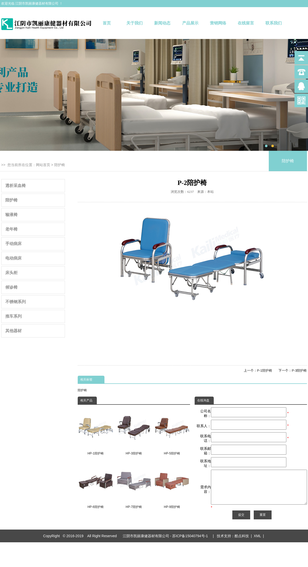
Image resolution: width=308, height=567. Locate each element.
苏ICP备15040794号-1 (191, 548)
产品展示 (190, 23)
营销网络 (218, 23)
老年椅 (11, 229)
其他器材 (13, 331)
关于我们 (134, 23)
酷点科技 (242, 548)
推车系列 (13, 316)
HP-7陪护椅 (134, 485)
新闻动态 (162, 23)
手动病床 (13, 243)
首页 (107, 23)
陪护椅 (59, 165)
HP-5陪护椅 (172, 431)
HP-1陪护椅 (96, 431)
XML (257, 548)
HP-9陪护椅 (172, 485)
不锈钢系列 (15, 302)
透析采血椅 (15, 185)
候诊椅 (11, 287)
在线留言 (246, 23)
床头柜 (11, 273)
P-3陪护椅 (299, 370)
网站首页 (43, 165)
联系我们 (273, 23)
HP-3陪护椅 (134, 431)
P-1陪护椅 (264, 370)
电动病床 (13, 258)
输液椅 (11, 214)
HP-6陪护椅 (96, 485)
